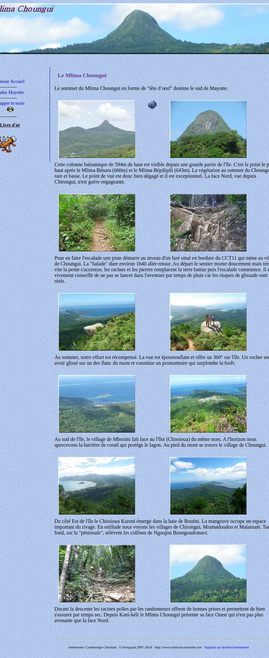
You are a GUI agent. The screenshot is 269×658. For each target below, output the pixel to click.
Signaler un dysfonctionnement (226, 647)
